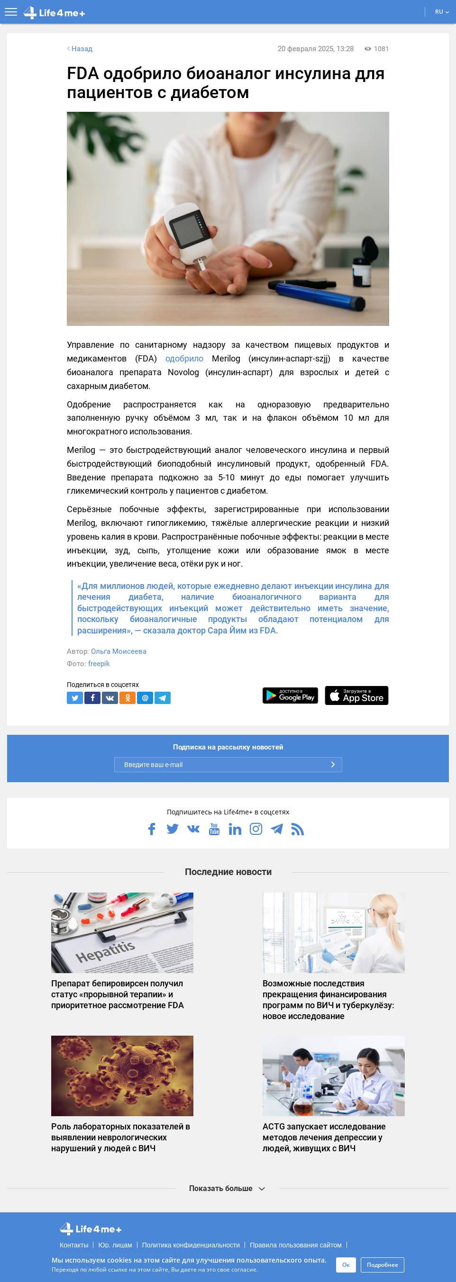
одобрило (184, 358)
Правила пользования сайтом (296, 1245)
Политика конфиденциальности (191, 1245)
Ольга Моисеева (118, 651)
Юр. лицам (115, 1245)
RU (442, 12)
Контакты (74, 1245)
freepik (99, 663)
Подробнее (382, 1265)
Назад (78, 49)
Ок (346, 1265)
